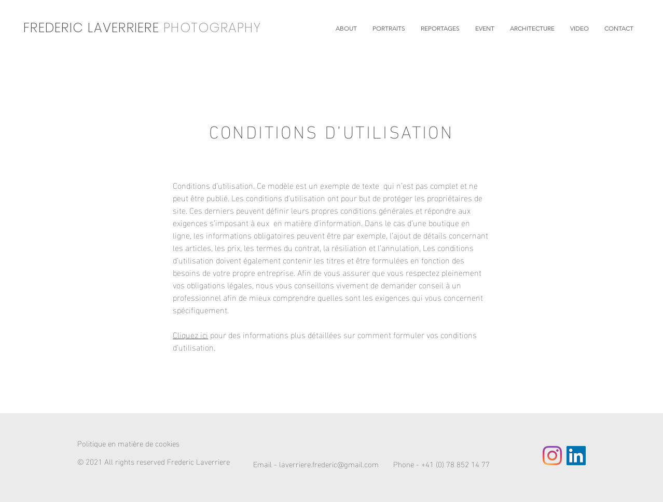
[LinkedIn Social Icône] (576, 455)
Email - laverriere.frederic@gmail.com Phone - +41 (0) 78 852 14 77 (371, 463)
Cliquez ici (190, 334)
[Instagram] (552, 455)
